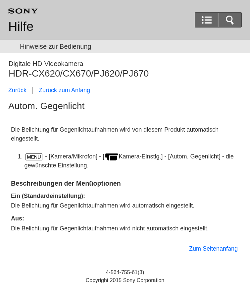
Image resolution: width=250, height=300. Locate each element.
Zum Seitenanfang (213, 248)
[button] (229, 20)
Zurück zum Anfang (64, 90)
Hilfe (20, 26)
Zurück (17, 90)
